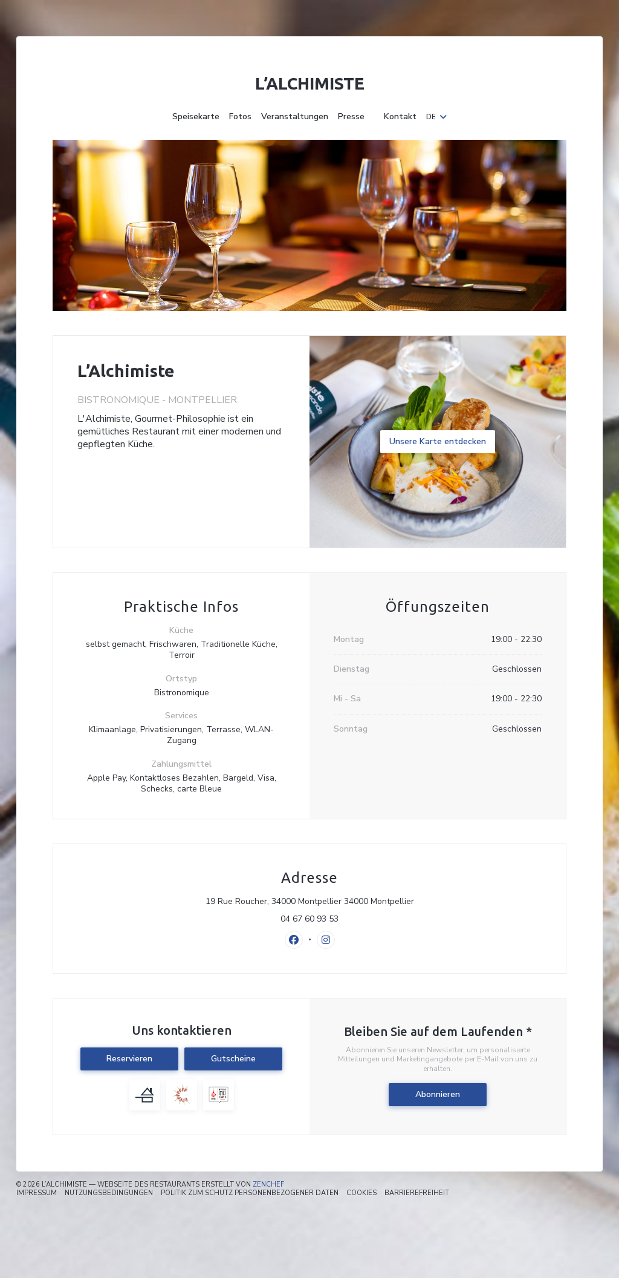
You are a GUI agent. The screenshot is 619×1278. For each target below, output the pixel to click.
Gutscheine (233, 1058)
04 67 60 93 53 (309, 919)
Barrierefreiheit (416, 1193)
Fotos (240, 116)
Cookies (361, 1193)
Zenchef (268, 1184)
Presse (351, 116)
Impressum (36, 1193)
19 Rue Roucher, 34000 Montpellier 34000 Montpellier (362, 901)
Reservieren (129, 1058)
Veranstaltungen (294, 116)
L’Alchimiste (310, 83)
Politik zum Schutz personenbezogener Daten (250, 1193)
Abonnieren (437, 1094)
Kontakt (400, 116)
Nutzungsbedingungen (109, 1193)
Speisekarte (195, 116)
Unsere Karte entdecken (437, 441)
